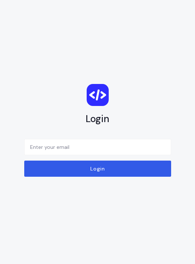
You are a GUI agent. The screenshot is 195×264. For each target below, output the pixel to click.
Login (97, 168)
